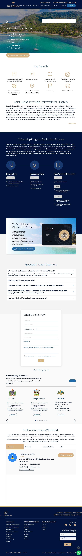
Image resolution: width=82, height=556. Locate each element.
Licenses (8, 536)
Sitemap (25, 552)
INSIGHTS (55, 5)
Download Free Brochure (23, 249)
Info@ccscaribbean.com (60, 2)
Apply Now (71, 5)
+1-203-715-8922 (45, 2)
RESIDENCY (35, 5)
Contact (63, 5)
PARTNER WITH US (45, 5)
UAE (61, 447)
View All (72, 381)
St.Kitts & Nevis (48, 447)
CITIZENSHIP (26, 5)
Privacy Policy (17, 552)
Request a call (66, 455)
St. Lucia (10, 447)
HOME (20, 5)
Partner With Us (10, 529)
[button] (7, 420)
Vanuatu (28, 447)
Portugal (44, 527)
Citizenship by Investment (12, 524)
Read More (72, 123)
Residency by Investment (12, 527)
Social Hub (9, 534)
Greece (44, 524)
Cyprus (44, 529)
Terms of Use (9, 552)
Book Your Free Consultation (18, 55)
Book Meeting (10, 539)
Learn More (12, 414)
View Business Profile (26, 470)
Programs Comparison (12, 531)
